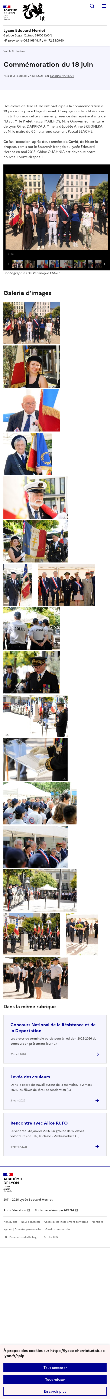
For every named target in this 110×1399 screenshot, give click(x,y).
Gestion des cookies (57, 1229)
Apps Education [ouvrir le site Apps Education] (14, 1210)
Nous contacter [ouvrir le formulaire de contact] (30, 1222)
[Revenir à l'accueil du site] (13, 1182)
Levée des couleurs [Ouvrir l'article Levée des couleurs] (30, 1077)
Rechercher (92, 6)
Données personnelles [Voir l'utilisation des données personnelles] (27, 1229)
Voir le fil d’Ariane (14, 51)
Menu (104, 6)
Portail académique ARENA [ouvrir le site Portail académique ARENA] (54, 1210)
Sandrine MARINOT (62, 76)
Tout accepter (55, 1367)
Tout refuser (55, 1379)
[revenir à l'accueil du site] (55, 30)
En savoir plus (55, 1391)
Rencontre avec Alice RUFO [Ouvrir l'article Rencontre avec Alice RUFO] (39, 1123)
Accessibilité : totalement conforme (66, 1222)
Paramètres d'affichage (23, 1237)
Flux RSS (53, 1237)
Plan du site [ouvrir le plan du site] (10, 1222)
